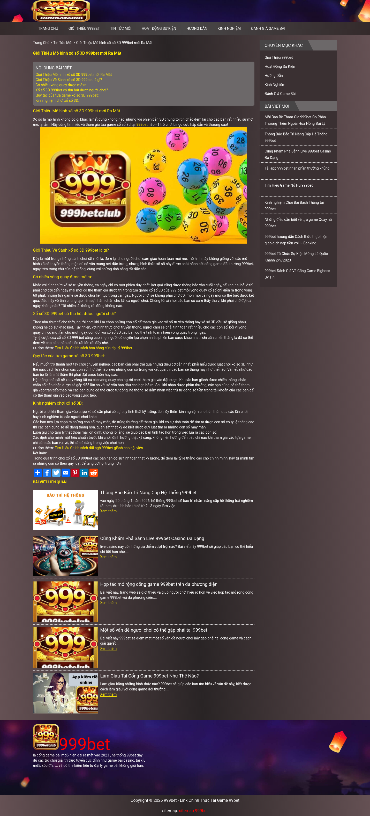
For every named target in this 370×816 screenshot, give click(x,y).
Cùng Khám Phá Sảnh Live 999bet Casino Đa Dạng (152, 538)
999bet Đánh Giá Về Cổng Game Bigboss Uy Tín (297, 274)
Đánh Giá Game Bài (268, 28)
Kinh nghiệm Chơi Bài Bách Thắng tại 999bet (294, 205)
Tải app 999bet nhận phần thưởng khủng (297, 168)
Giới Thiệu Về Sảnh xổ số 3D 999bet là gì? (69, 80)
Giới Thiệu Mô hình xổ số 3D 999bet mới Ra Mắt (114, 43)
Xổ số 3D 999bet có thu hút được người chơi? (72, 90)
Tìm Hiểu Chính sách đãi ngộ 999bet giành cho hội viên (99, 448)
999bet (142, 124)
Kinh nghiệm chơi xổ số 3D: (57, 100)
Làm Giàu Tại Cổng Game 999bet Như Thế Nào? (149, 676)
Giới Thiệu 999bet (84, 28)
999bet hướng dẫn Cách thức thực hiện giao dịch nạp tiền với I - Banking (296, 240)
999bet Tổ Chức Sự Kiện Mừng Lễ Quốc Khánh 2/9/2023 (296, 257)
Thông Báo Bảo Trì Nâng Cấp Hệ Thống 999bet (148, 492)
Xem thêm (108, 511)
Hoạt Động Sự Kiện (159, 28)
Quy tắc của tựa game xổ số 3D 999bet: (67, 95)
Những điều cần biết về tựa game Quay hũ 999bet (298, 222)
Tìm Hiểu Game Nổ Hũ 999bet (289, 185)
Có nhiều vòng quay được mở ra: (61, 85)
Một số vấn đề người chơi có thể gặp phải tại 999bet (153, 630)
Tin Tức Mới (120, 28)
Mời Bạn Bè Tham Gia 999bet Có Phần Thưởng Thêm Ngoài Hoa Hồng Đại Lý (295, 120)
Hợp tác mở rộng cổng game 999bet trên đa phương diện (159, 584)
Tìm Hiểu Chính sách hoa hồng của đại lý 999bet (93, 348)
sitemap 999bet (193, 810)
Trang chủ (48, 28)
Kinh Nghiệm (229, 28)
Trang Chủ (41, 43)
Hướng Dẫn (196, 28)
